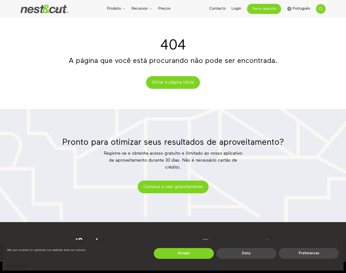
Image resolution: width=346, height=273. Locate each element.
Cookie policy (16, 265)
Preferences (309, 253)
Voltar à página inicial (173, 82)
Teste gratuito (264, 9)
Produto (114, 9)
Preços (164, 9)
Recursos (140, 9)
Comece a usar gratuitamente (173, 187)
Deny (246, 253)
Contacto (217, 9)
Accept (184, 253)
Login (236, 9)
